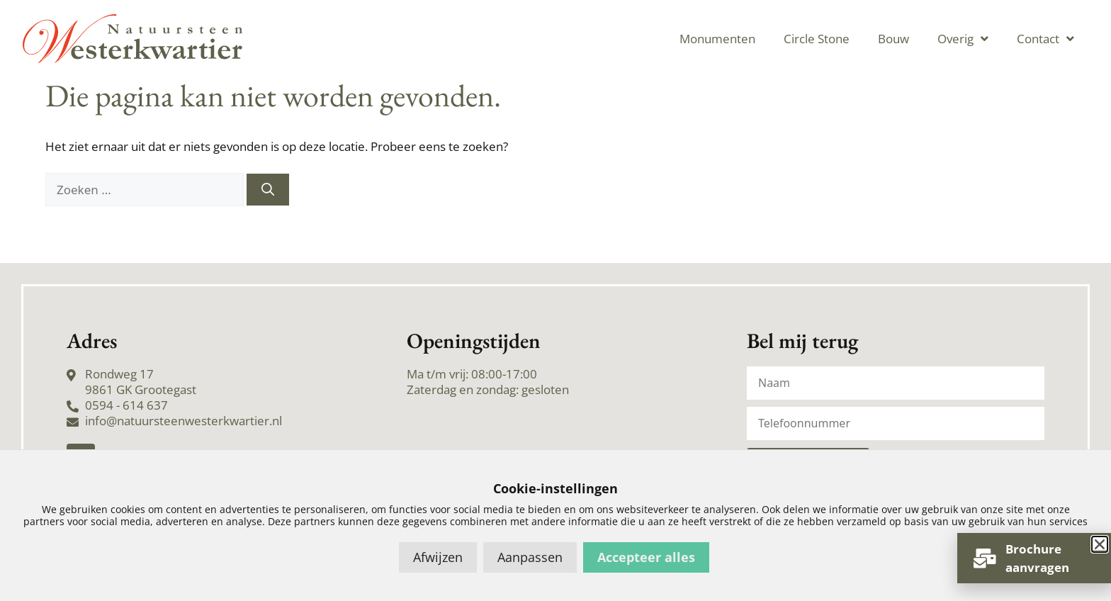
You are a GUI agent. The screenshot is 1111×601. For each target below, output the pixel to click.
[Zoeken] (268, 190)
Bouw (893, 38)
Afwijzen (438, 557)
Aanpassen (530, 557)
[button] (1100, 544)
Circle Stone (817, 38)
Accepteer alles (646, 557)
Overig (962, 39)
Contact (1045, 39)
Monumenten (717, 38)
